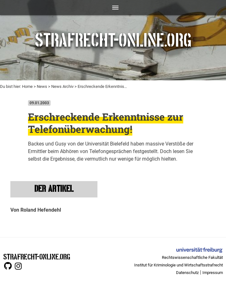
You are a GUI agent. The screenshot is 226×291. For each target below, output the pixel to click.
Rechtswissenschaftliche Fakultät (192, 257)
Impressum (212, 272)
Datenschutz (187, 272)
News (42, 86)
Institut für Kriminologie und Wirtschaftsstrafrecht (178, 265)
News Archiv (62, 86)
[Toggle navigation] (113, 8)
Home (27, 86)
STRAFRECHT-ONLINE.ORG (36, 256)
